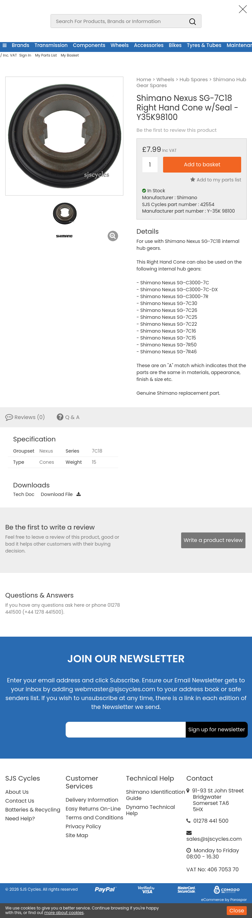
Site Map (77, 835)
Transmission (51, 45)
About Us (17, 792)
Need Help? (20, 818)
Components (89, 45)
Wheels (120, 45)
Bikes (175, 45)
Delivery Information (92, 800)
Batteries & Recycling (32, 809)
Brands (20, 45)
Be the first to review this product (176, 130)
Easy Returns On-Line (93, 808)
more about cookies (64, 912)
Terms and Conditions (94, 817)
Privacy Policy (83, 826)
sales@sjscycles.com (214, 839)
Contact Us (19, 801)
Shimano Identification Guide (155, 795)
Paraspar (238, 899)
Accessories (148, 45)
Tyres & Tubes (204, 45)
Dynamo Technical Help (150, 810)
